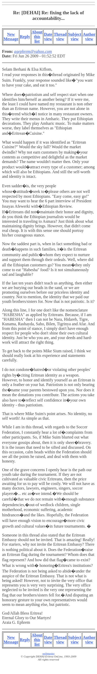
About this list (37, 36)
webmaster (48, 653)
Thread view (60, 36)
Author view (89, 36)
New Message (11, 36)
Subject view (74, 36)
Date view (48, 36)
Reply (25, 36)
